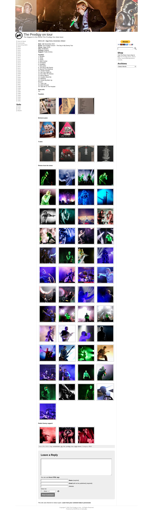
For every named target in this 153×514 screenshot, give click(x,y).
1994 (19, 95)
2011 (19, 68)
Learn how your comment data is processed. (76, 506)
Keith (19, 107)
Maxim (20, 110)
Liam (19, 109)
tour (72, 446)
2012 (19, 66)
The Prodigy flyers (125, 56)
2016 (19, 59)
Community (21, 43)
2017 (19, 57)
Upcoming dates (22, 45)
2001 (19, 84)
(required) (74, 483)
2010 (19, 70)
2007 (19, 75)
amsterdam (56, 446)
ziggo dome (77, 446)
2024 (19, 48)
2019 (19, 54)
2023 (19, 50)
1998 (19, 88)
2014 (19, 63)
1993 (19, 97)
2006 (19, 77)
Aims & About (22, 41)
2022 (19, 52)
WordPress (76, 512)
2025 (19, 46)
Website (71, 489)
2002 (19, 83)
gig (61, 446)
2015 (19, 61)
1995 (19, 93)
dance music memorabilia (127, 57)
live (64, 446)
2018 (19, 55)
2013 (19, 65)
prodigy (68, 446)
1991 (19, 101)
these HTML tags (54, 480)
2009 (19, 72)
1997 (19, 90)
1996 (19, 92)
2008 (19, 74)
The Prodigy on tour (38, 34)
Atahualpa (84, 512)
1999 (19, 86)
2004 (19, 81)
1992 (19, 99)
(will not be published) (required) (80, 486)
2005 (19, 79)
